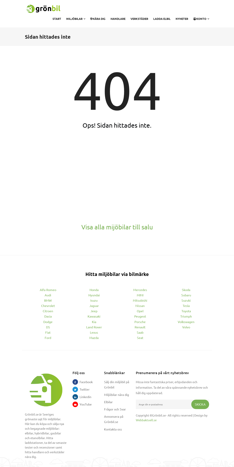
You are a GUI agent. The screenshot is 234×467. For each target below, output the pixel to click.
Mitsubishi (140, 300)
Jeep (94, 311)
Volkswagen (186, 322)
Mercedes (140, 290)
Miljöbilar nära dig (116, 394)
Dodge (48, 322)
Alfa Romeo (48, 290)
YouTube (82, 404)
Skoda (186, 290)
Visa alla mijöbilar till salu (117, 227)
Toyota (186, 311)
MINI (140, 295)
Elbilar (108, 402)
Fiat (48, 332)
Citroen (48, 311)
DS (48, 327)
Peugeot (140, 316)
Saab (140, 332)
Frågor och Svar (115, 409)
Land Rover (94, 327)
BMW (48, 300)
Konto (201, 18)
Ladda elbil (162, 18)
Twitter (82, 389)
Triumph (186, 316)
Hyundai (94, 295)
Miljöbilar (75, 18)
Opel (140, 311)
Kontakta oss (113, 429)
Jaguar (94, 306)
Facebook (82, 382)
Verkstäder (139, 18)
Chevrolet (48, 306)
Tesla (186, 306)
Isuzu (94, 300)
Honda (94, 290)
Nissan (140, 306)
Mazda (94, 338)
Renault (140, 327)
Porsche (140, 322)
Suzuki (186, 300)
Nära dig (97, 18)
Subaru (186, 295)
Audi (48, 295)
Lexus (94, 332)
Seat (140, 338)
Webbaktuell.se (146, 420)
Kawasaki (94, 316)
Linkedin (82, 397)
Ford (48, 338)
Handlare (118, 18)
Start (57, 18)
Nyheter (182, 18)
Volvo (186, 327)
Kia (94, 322)
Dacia (48, 316)
